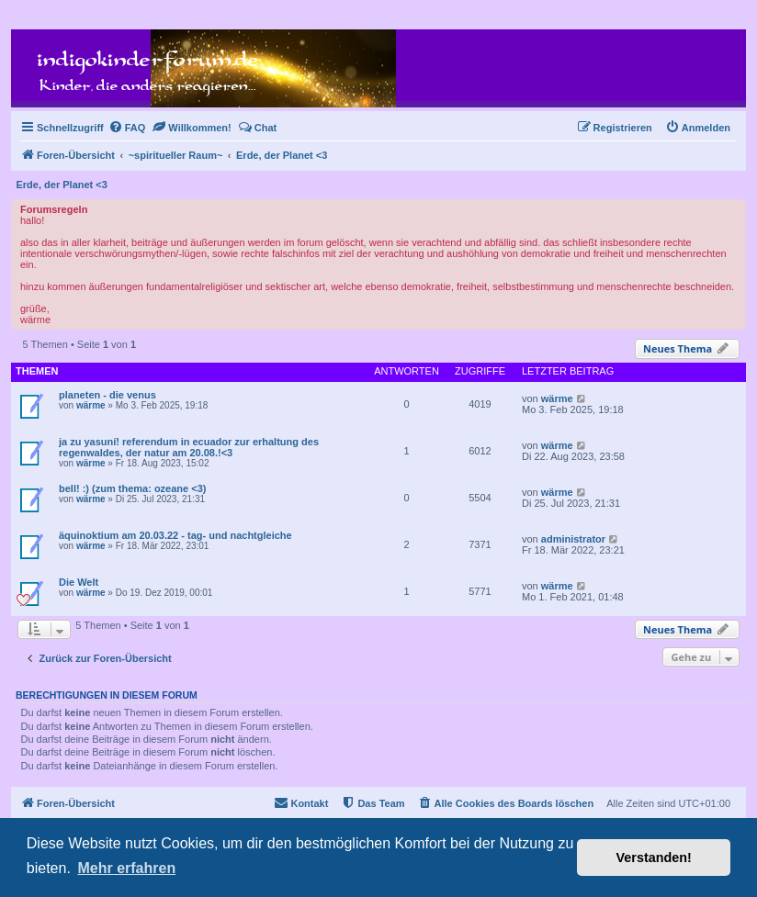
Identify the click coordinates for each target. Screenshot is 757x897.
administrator (573, 538)
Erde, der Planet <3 (62, 184)
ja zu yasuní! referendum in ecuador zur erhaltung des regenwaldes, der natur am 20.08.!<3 (189, 447)
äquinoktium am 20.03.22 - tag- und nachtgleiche (175, 535)
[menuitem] (127, 128)
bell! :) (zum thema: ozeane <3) (132, 488)
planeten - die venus (107, 394)
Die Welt (78, 582)
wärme (91, 405)
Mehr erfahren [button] (126, 868)
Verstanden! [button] (654, 857)
